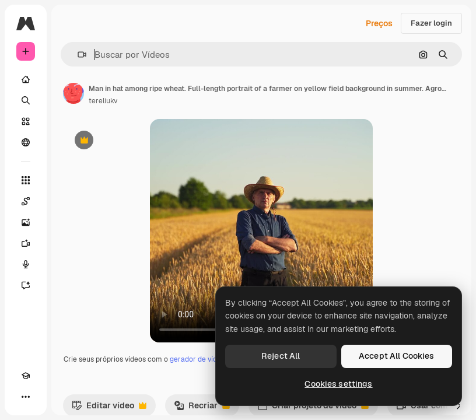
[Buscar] (25, 100)
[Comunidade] (25, 142)
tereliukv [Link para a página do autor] (103, 101)
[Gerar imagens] (25, 222)
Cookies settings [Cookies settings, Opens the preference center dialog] (338, 384)
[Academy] (25, 375)
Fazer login (431, 23)
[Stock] (25, 121)
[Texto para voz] (25, 264)
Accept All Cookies (397, 356)
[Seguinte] (458, 405)
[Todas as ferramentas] (25, 180)
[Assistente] (25, 285)
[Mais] (25, 396)
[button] (77, 54)
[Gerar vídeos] (25, 243)
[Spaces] (25, 201)
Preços (379, 23)
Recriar (202, 408)
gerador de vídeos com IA (211, 359)
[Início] (25, 79)
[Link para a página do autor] (73, 93)
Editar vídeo (109, 408)
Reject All (280, 356)
